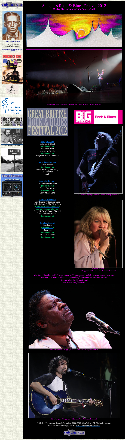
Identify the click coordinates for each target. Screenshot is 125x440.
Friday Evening (47, 141)
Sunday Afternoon (47, 199)
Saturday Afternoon (47, 162)
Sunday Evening (47, 223)
